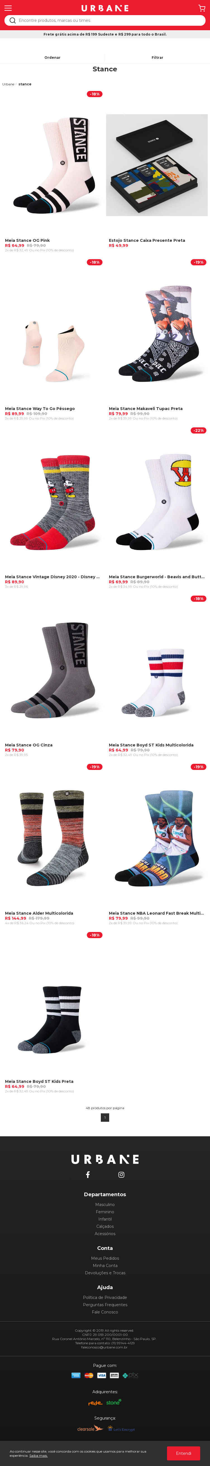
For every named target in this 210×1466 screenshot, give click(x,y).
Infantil (105, 1219)
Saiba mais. (38, 1455)
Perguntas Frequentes (105, 1304)
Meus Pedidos (105, 1258)
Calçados (105, 1226)
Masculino (105, 1204)
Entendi (183, 1453)
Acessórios (105, 1233)
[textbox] (109, 20)
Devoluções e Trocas (105, 1272)
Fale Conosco (105, 1312)
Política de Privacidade (105, 1297)
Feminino (105, 1211)
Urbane (8, 84)
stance (25, 84)
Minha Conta (105, 1265)
